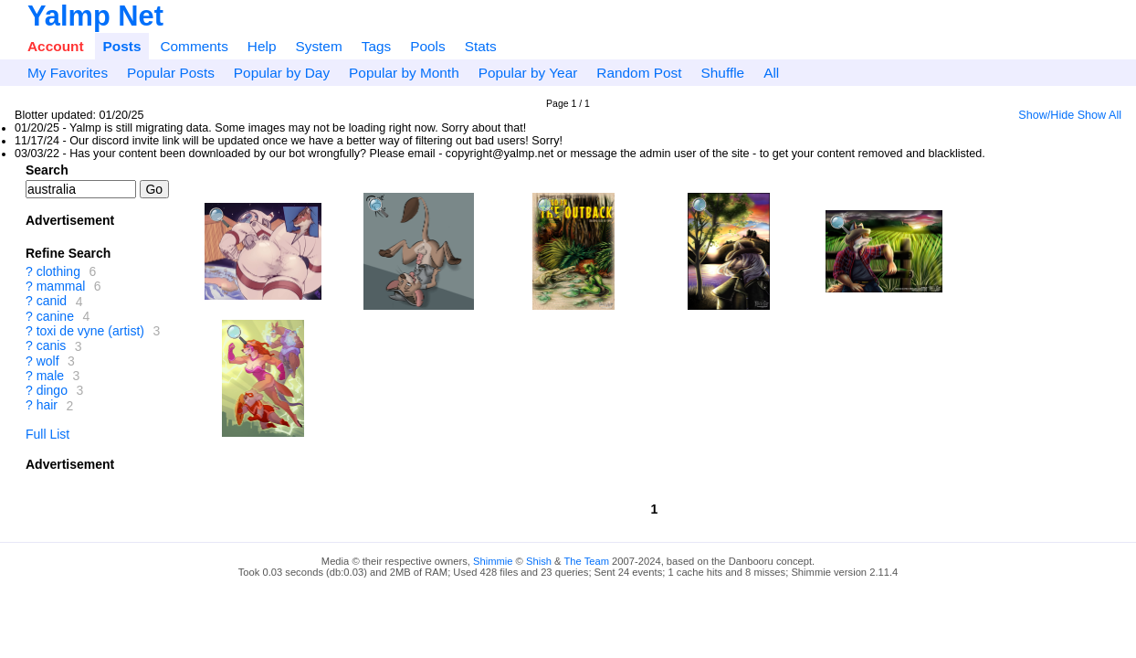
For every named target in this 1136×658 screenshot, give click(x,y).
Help (262, 46)
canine (55, 316)
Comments (193, 46)
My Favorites (67, 72)
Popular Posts (171, 72)
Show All (1099, 115)
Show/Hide (1046, 115)
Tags (377, 46)
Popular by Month (404, 72)
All (771, 72)
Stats (481, 46)
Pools (428, 46)
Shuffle (723, 72)
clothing (58, 271)
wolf (48, 361)
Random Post (638, 72)
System (318, 46)
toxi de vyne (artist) (90, 331)
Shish (539, 561)
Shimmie (493, 561)
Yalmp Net (95, 16)
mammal (61, 286)
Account (55, 46)
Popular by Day (282, 72)
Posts (122, 46)
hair (47, 405)
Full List (47, 434)
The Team (586, 561)
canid (52, 301)
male (50, 375)
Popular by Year (528, 72)
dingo (52, 390)
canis (52, 346)
